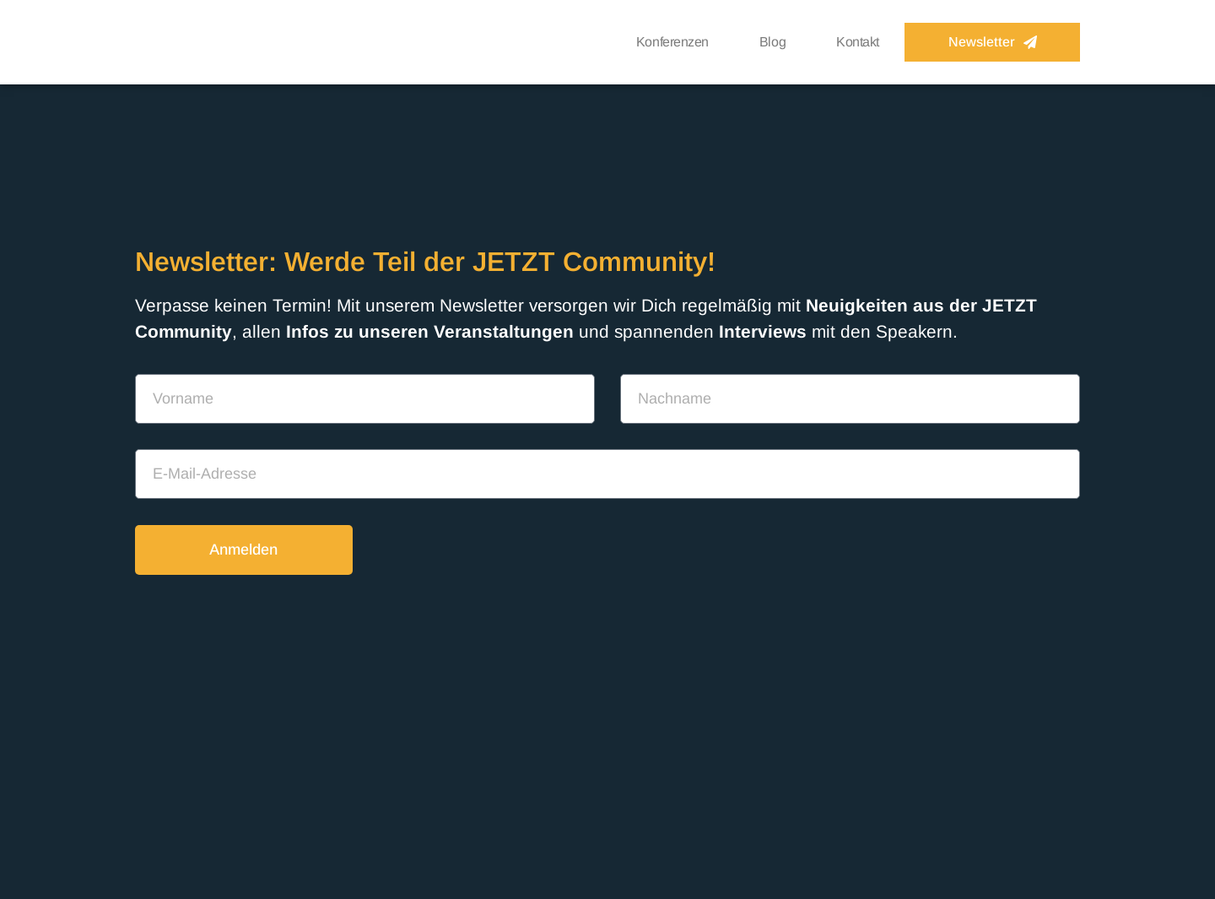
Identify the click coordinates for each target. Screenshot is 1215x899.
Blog (772, 42)
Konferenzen (672, 42)
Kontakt (857, 42)
